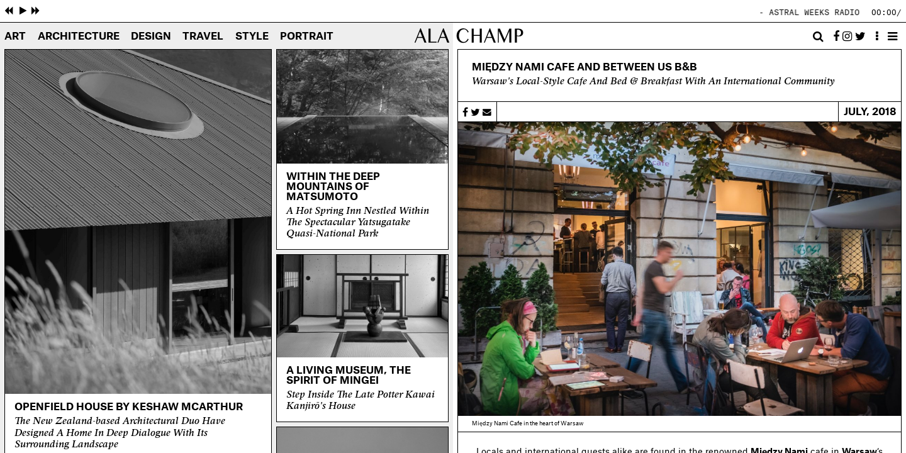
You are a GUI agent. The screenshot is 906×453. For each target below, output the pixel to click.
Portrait (306, 37)
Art (15, 37)
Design (151, 37)
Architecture (79, 37)
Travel (202, 37)
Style (252, 37)
